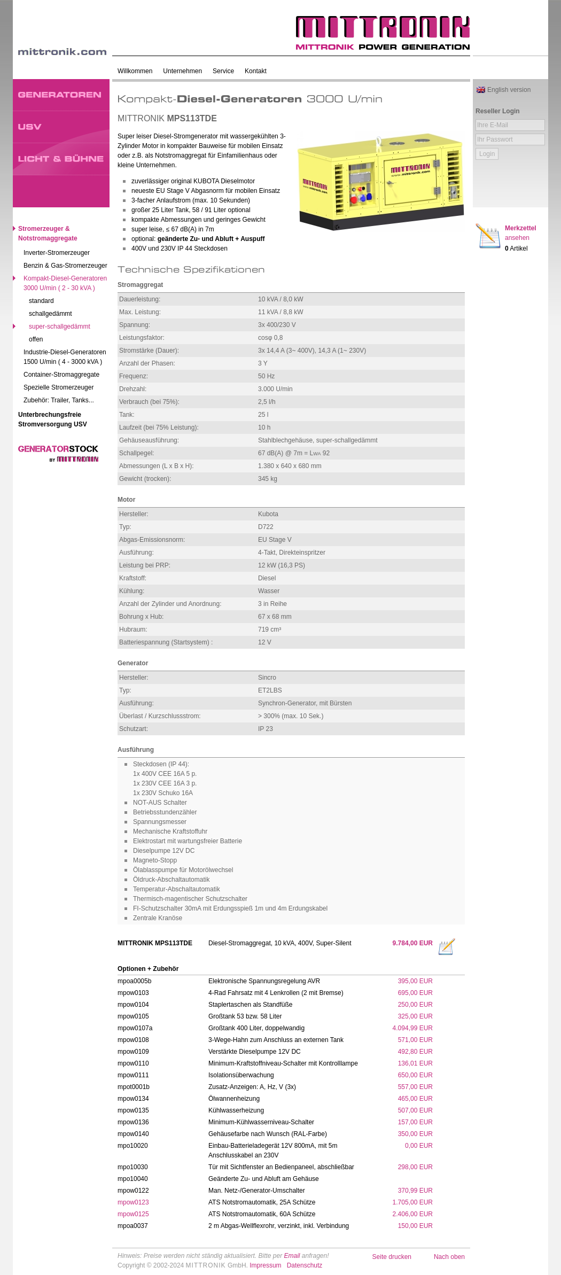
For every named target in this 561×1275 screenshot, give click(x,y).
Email (292, 1256)
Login (487, 154)
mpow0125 (133, 1214)
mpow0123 (133, 1202)
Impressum (265, 1265)
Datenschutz (305, 1265)
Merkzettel (520, 233)
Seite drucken (391, 1257)
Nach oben (449, 1257)
